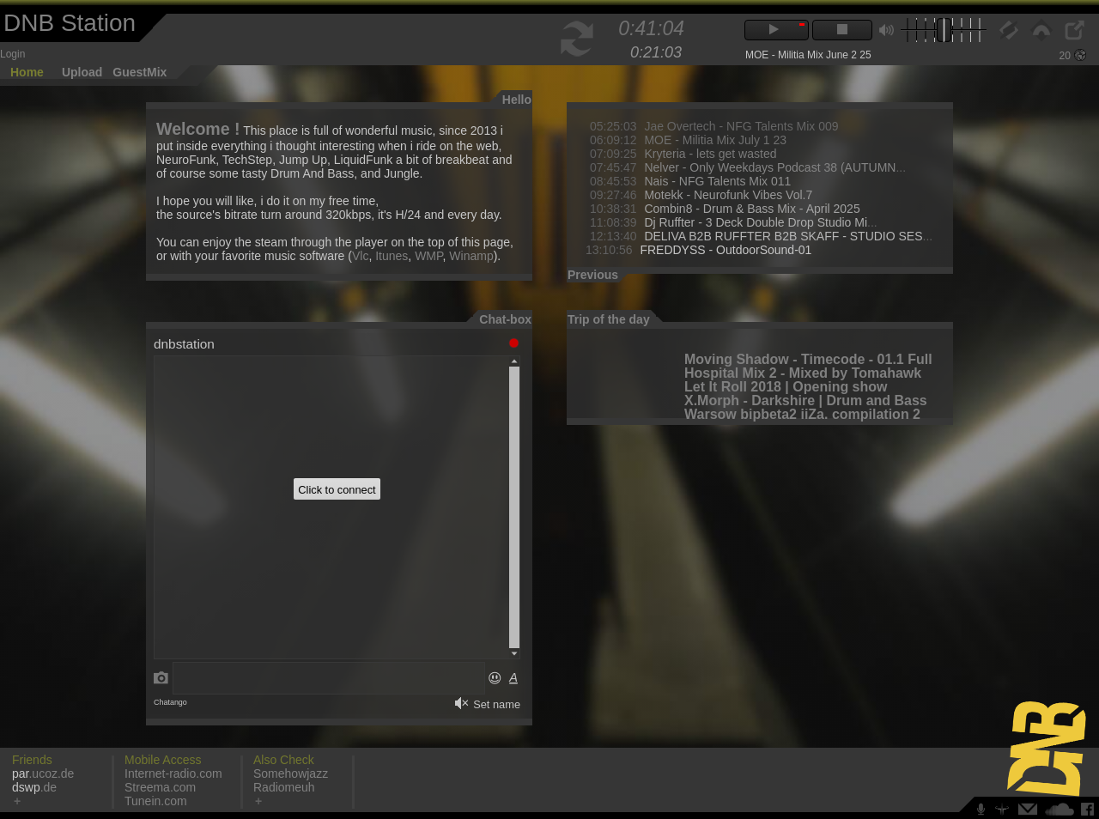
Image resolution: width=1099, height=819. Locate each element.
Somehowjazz (290, 773)
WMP (428, 256)
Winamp (471, 256)
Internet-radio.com (173, 773)
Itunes (391, 256)
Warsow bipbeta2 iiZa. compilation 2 (802, 414)
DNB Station (69, 22)
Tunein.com (155, 801)
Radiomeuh (284, 787)
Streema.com (160, 787)
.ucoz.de (43, 773)
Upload (82, 72)
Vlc (360, 256)
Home (27, 72)
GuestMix (139, 72)
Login (12, 54)
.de (34, 787)
